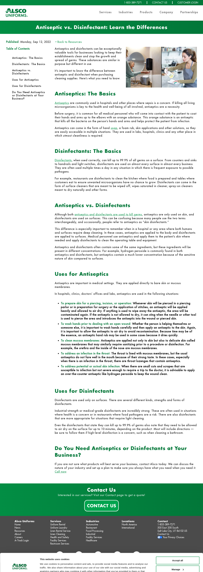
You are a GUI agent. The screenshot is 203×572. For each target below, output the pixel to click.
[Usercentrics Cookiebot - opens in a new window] (19, 566)
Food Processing (94, 530)
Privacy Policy (125, 557)
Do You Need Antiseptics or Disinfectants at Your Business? (28, 95)
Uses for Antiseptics (26, 79)
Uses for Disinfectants (27, 86)
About (18, 534)
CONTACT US (159, 2)
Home (18, 524)
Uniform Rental (57, 524)
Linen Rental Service (60, 530)
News (17, 527)
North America (129, 524)
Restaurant (91, 527)
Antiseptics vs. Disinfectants (21, 72)
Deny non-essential (177, 561)
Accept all (177, 543)
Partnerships (189, 12)
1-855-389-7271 (133, 2)
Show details (47, 566)
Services (105, 12)
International (128, 527)
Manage (178, 552)
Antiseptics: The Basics (27, 57)
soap (114, 128)
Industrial (90, 534)
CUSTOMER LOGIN (187, 2)
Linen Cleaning (57, 534)
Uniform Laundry (58, 527)
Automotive (92, 524)
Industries (126, 12)
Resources (20, 530)
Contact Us (101, 505)
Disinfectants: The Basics (28, 64)
